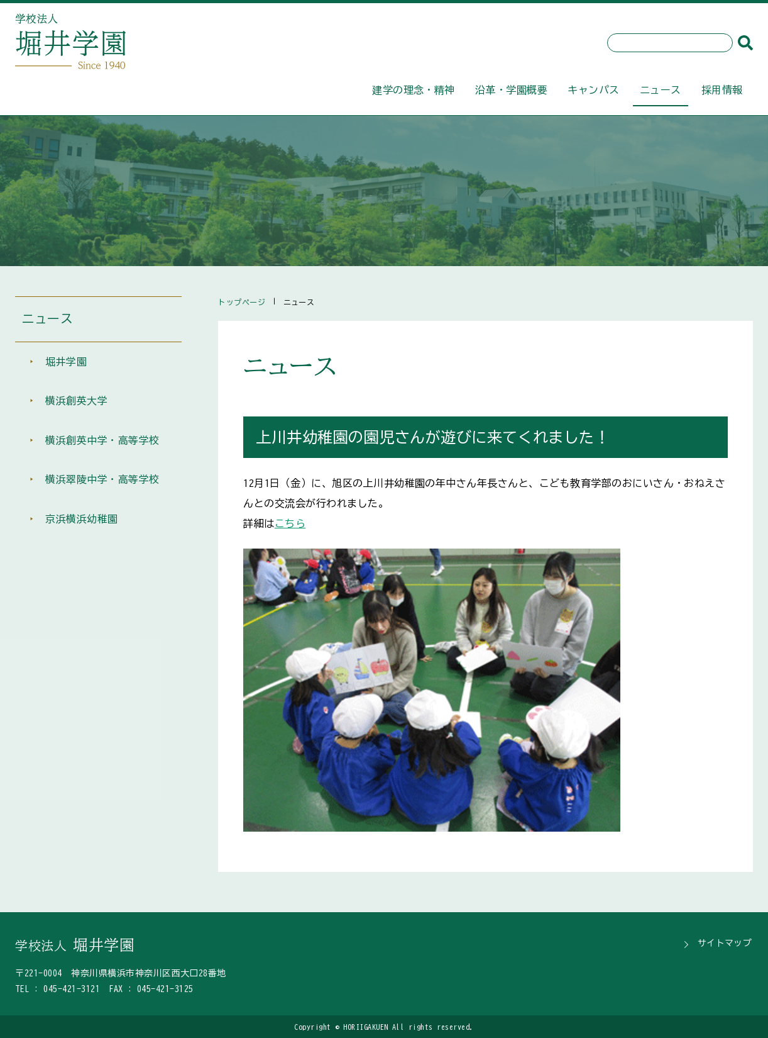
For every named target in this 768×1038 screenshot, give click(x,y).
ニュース (660, 90)
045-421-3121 (71, 989)
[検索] (745, 42)
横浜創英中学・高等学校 (102, 444)
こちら (290, 523)
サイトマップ (725, 943)
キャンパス (593, 90)
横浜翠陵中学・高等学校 (102, 484)
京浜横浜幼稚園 (81, 525)
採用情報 (722, 90)
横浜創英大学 (76, 404)
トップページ (241, 302)
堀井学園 (66, 364)
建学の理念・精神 (413, 90)
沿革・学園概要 (511, 90)
